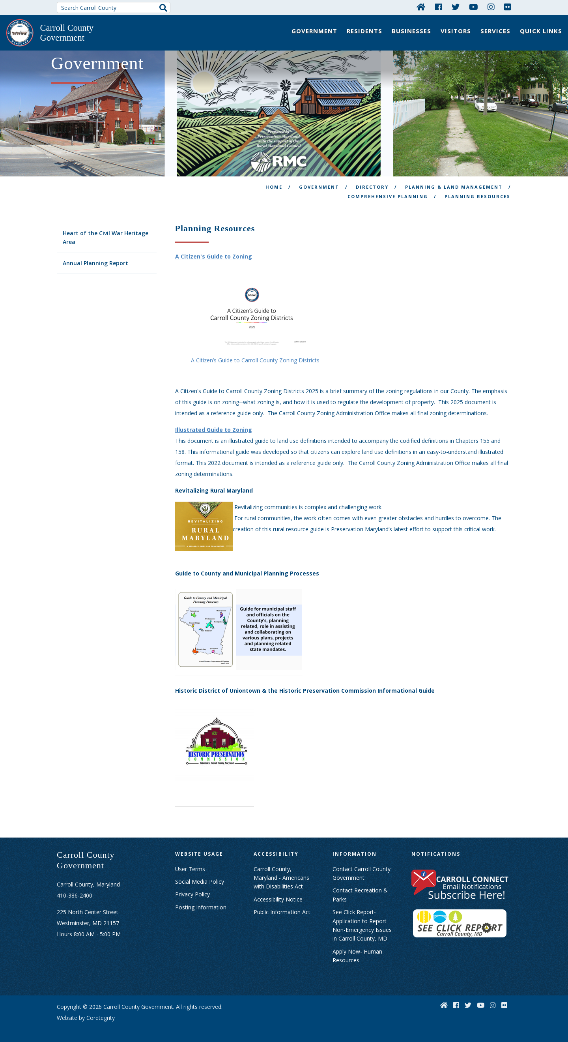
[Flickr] (507, 6)
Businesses (411, 31)
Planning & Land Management (454, 185)
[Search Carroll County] (113, 7)
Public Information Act (282, 910)
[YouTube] (473, 6)
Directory (372, 185)
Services (495, 31)
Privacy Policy (192, 892)
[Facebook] (438, 6)
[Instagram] (491, 6)
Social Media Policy (199, 880)
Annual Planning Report (95, 261)
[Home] (421, 6)
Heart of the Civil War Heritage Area (105, 236)
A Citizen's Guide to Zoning (213, 255)
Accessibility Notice (278, 897)
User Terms (190, 867)
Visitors (456, 31)
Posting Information (200, 905)
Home (273, 185)
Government (314, 31)
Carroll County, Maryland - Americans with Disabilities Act (281, 876)
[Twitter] (456, 6)
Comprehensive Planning (388, 195)
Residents (364, 31)
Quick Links (541, 31)
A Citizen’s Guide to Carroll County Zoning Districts (255, 358)
